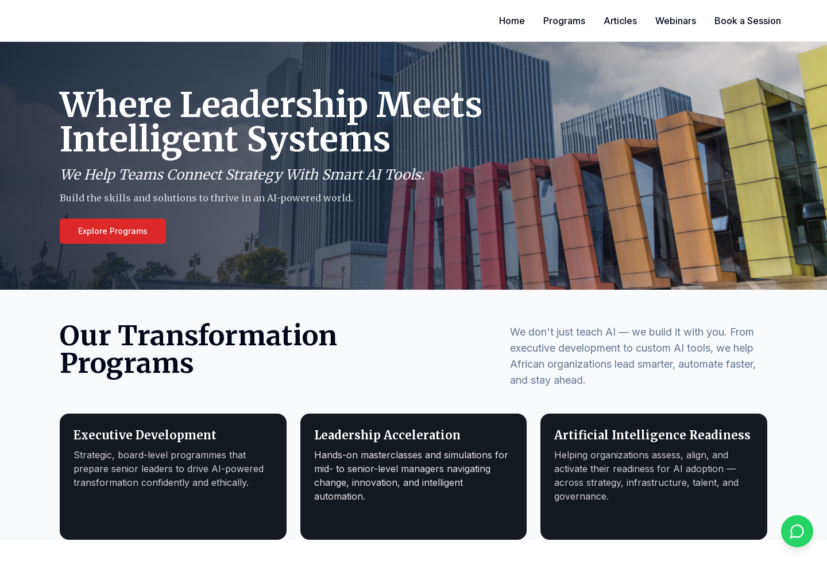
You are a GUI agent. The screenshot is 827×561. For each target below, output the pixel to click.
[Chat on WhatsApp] (797, 531)
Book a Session (747, 20)
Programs (564, 20)
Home (512, 20)
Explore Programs (113, 231)
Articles (620, 20)
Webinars (675, 20)
